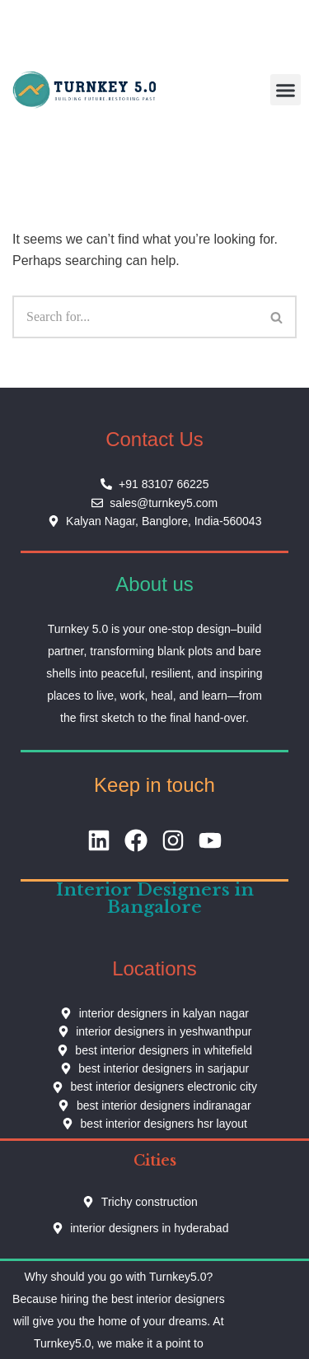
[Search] (135, 317)
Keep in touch (154, 785)
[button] (286, 89)
